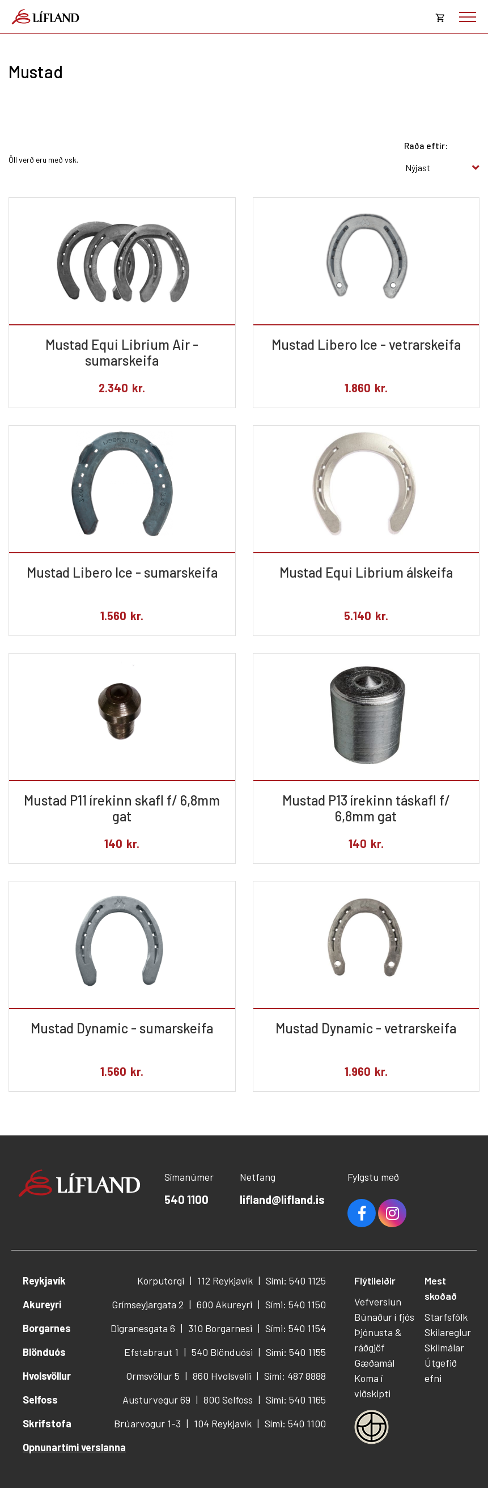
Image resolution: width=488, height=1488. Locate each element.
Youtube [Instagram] (392, 1213)
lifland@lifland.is (282, 1199)
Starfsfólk (446, 1317)
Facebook (361, 1213)
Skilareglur (448, 1332)
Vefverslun (377, 1301)
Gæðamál (374, 1362)
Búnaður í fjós (384, 1317)
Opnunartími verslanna (74, 1447)
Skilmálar (444, 1347)
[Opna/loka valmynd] (467, 17)
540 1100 (186, 1199)
